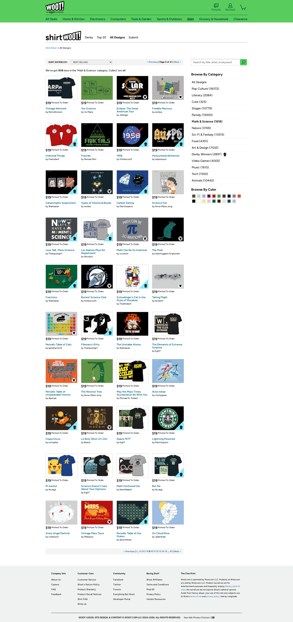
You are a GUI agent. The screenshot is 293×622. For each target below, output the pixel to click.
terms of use (196, 596)
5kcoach (88, 256)
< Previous (152, 62)
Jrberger (124, 115)
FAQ (53, 589)
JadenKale (160, 536)
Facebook (118, 579)
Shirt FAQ (82, 599)
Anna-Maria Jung (163, 206)
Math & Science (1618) (207, 121)
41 (171, 551)
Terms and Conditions (157, 584)
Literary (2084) (202, 95)
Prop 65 (150, 589)
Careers (55, 584)
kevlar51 (159, 300)
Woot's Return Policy (88, 584)
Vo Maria (88, 112)
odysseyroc (161, 159)
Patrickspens (126, 206)
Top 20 (101, 37)
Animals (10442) (203, 180)
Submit (133, 37)
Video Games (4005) (206, 161)
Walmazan (54, 206)
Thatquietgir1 (55, 253)
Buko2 (87, 442)
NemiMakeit (126, 489)
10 (152, 551)
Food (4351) (200, 141)
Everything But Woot (124, 594)
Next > (177, 62)
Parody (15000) (202, 115)
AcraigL (52, 489)
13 (160, 551)
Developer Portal (121, 599)
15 (166, 551)
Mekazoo (88, 536)
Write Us (82, 604)
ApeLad (52, 398)
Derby (89, 37)
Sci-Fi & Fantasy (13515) (208, 134)
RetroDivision (55, 112)
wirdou (158, 112)
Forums (216, 7)
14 (163, 551)
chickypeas (161, 395)
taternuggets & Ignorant (167, 253)
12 (157, 551)
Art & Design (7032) (205, 147)
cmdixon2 (54, 536)
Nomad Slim (90, 159)
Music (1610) (200, 167)
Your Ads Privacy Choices (197, 617)
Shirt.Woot (63, 35)
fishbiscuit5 (126, 159)
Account (230, 7)
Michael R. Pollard (129, 398)
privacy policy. (213, 596)
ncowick (124, 253)
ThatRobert (125, 303)
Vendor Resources (156, 599)
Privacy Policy (153, 594)
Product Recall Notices (89, 594)
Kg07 (158, 351)
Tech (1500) (200, 174)
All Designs (117, 37)
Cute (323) (199, 102)
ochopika (53, 442)
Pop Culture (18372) (205, 88)
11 (155, 551)
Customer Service (87, 579)
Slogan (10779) (202, 108)
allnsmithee (126, 539)
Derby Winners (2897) (207, 154)
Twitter (117, 584)
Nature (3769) (201, 128)
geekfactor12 (55, 348)
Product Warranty (87, 589)
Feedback (56, 594)
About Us (56, 579)
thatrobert (54, 159)
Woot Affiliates (154, 579)
